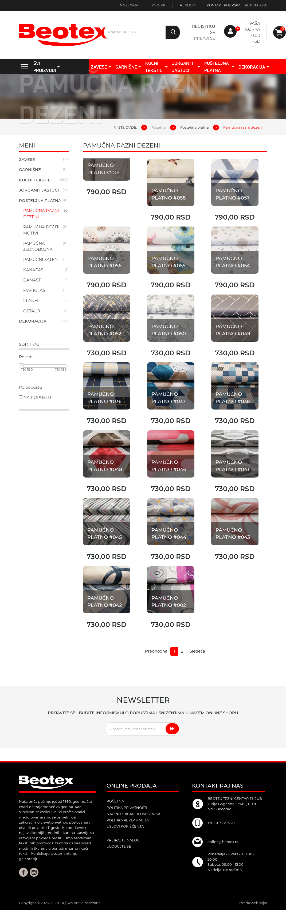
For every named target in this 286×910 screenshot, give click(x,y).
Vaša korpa (252, 26)
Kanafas (33, 269)
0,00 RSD (255, 38)
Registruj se (203, 29)
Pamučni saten (40, 259)
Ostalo (31, 310)
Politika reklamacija (128, 820)
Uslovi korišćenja (125, 826)
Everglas (34, 290)
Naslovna (129, 5)
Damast (32, 280)
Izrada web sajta (253, 903)
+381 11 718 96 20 (254, 5)
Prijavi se (204, 38)
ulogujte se (119, 846)
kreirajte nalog (123, 840)
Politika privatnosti (127, 807)
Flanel (31, 300)
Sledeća (197, 651)
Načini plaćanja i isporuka (133, 814)
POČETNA (115, 801)
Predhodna (156, 651)
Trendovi (187, 5)
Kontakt (159, 5)
